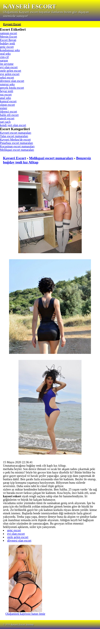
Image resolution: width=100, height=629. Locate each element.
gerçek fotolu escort (12, 87)
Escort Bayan (8, 40)
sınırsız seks (7, 84)
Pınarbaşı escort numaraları (16, 143)
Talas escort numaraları (14, 136)
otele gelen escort (10, 70)
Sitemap (30, 624)
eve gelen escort (9, 74)
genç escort (7, 46)
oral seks (5, 53)
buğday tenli (7, 43)
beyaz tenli (6, 91)
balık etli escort (9, 115)
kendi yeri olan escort (13, 125)
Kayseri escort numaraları (15, 132)
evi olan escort (9, 67)
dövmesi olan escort (12, 81)
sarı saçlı (5, 121)
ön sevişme (7, 63)
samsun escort (8, 33)
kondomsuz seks (10, 50)
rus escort (6, 94)
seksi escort (7, 77)
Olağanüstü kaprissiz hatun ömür (25, 612)
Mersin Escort (8, 36)
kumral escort (8, 101)
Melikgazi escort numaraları (17, 149)
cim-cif (4, 57)
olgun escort (7, 104)
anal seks (5, 98)
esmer (3, 108)
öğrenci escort (8, 111)
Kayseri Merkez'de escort (15, 139)
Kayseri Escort (12, 24)
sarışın (4, 60)
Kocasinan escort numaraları (17, 146)
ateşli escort (7, 118)
